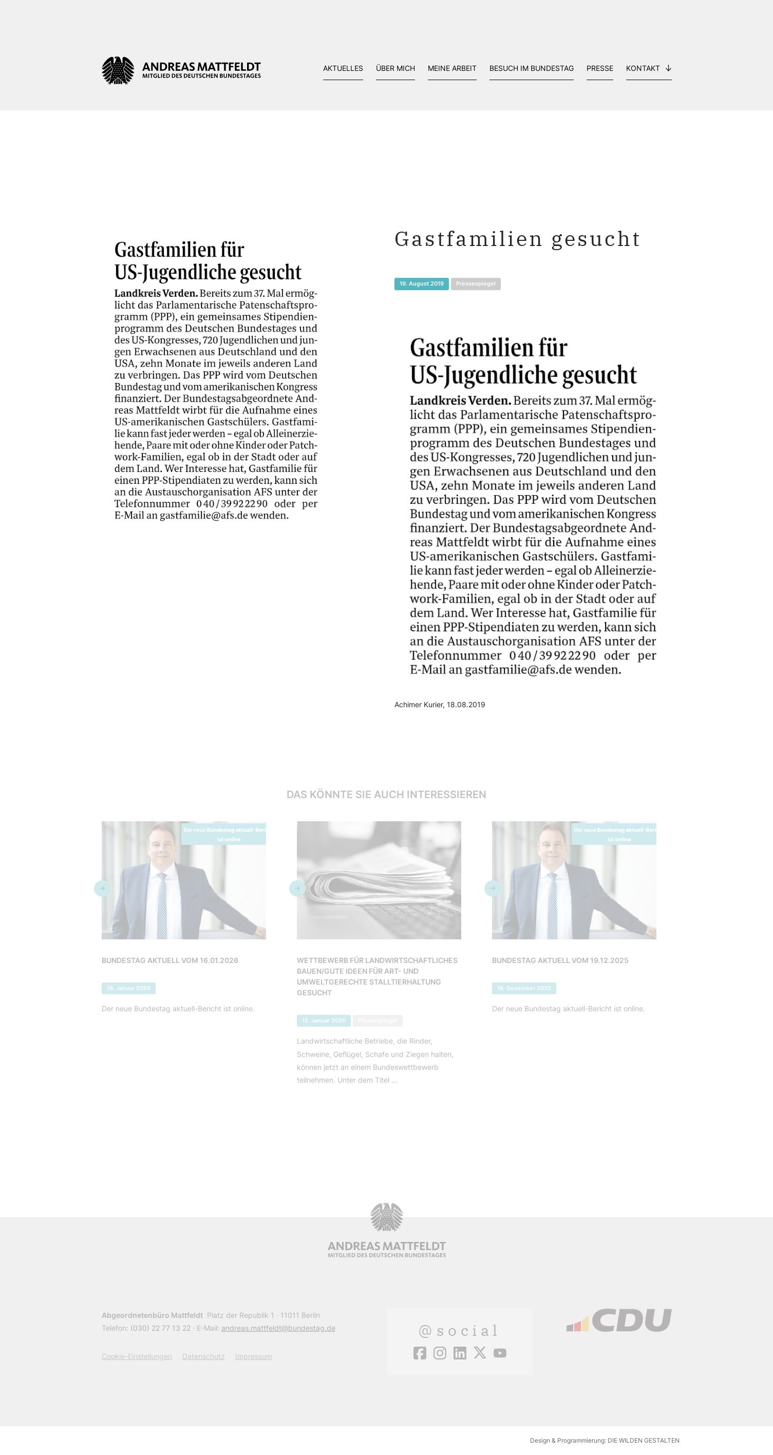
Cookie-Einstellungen (137, 1356)
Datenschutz (203, 1356)
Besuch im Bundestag (531, 68)
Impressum (253, 1356)
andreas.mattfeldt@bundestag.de (278, 1328)
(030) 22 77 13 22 (160, 1328)
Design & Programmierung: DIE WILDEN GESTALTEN (605, 1440)
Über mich (395, 68)
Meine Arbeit (452, 68)
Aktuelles (343, 68)
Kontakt (643, 68)
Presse (600, 68)
